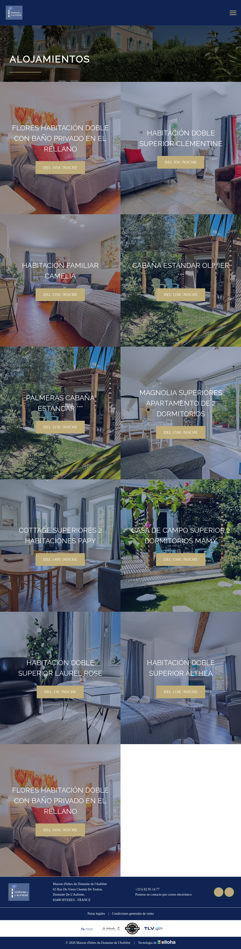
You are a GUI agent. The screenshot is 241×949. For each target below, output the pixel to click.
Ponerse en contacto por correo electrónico (161, 895)
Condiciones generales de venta (133, 913)
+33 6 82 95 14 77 (144, 889)
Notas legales (96, 913)
